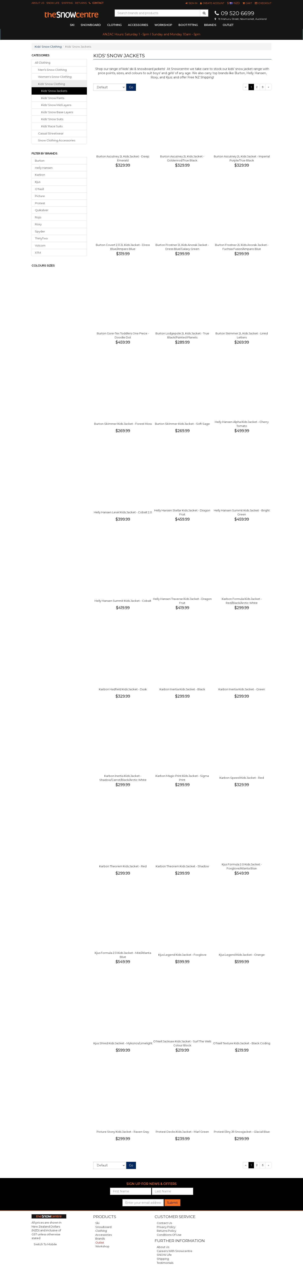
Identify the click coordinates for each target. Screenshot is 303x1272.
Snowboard (103, 1227)
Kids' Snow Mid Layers (56, 105)
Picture (40, 196)
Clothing (101, 1230)
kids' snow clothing (51, 84)
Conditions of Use (169, 1234)
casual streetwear (51, 133)
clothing (114, 25)
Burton (39, 160)
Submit (172, 1203)
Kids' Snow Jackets (54, 90)
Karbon (40, 174)
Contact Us (164, 1223)
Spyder (40, 231)
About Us (38, 2)
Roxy (38, 224)
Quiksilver (41, 210)
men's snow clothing (52, 69)
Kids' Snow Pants (52, 98)
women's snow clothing (55, 76)
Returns (81, 2)
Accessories (103, 1234)
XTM (38, 252)
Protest (40, 203)
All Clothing (42, 62)
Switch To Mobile (45, 1244)
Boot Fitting (188, 25)
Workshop (163, 25)
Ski (97, 1223)
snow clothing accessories (56, 140)
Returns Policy (166, 1230)
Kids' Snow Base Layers (57, 112)
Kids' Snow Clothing (48, 46)
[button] (191, 3)
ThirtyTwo (41, 238)
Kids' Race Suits (51, 126)
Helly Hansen (44, 167)
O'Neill (39, 189)
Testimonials (165, 1262)
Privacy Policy (166, 1227)
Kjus (37, 182)
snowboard (91, 25)
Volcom (40, 245)
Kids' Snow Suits (52, 119)
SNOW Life (52, 2)
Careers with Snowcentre (174, 1251)
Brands (210, 25)
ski (72, 25)
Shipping (67, 2)
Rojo (38, 217)
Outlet (228, 25)
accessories (138, 25)
